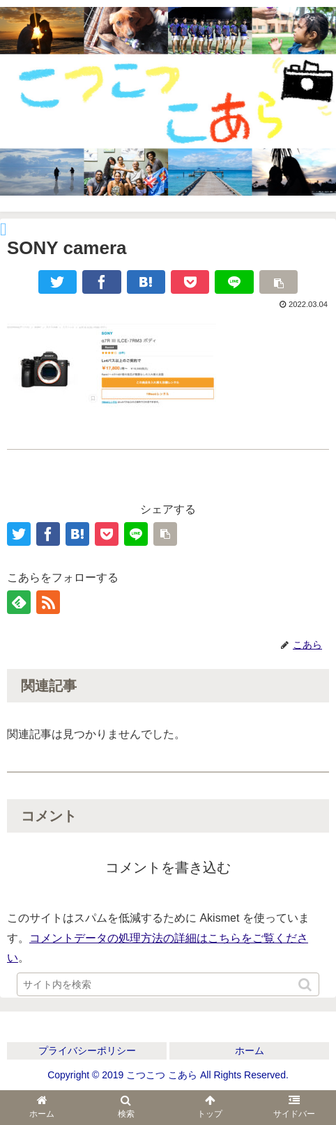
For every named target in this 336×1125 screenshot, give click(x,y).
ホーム (249, 1050)
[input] (168, 984)
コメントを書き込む (168, 867)
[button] (306, 985)
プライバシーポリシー (87, 1050)
